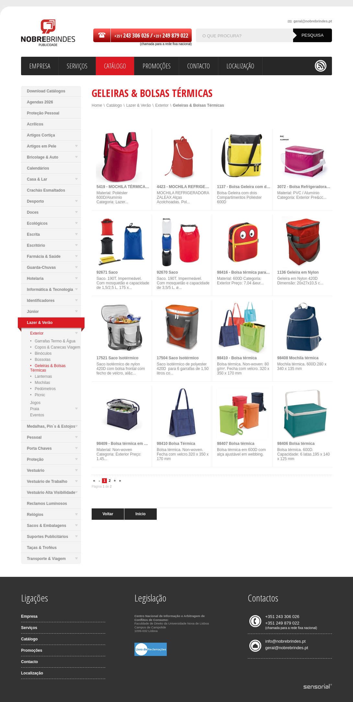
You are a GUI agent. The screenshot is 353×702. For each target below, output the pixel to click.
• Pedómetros (43, 389)
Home (97, 105)
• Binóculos (40, 353)
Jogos (35, 402)
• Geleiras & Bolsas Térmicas (48, 368)
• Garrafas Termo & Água (52, 341)
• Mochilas (40, 382)
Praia (54, 409)
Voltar (107, 514)
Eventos (37, 415)
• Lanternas (41, 376)
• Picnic (37, 395)
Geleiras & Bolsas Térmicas (198, 105)
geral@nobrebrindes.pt (310, 21)
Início (140, 514)
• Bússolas (40, 359)
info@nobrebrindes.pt (285, 641)
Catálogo (114, 105)
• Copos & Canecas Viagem (55, 347)
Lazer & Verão (138, 105)
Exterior (54, 333)
